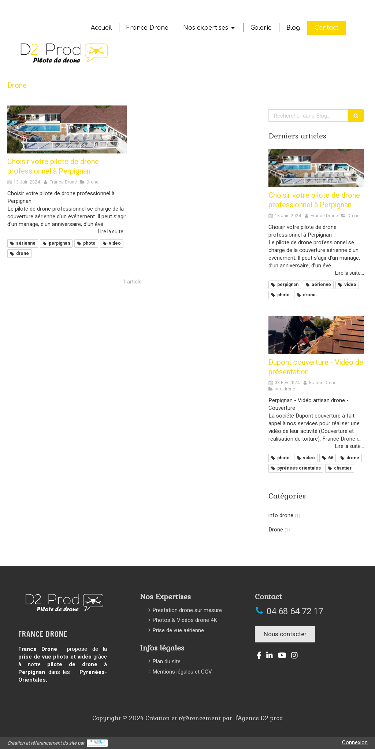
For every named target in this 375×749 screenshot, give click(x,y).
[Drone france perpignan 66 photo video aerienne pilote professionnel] (67, 129)
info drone (280, 515)
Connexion (355, 742)
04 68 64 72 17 (295, 611)
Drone (275, 530)
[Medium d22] (316, 335)
